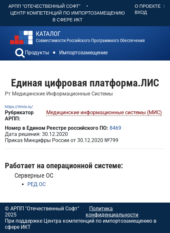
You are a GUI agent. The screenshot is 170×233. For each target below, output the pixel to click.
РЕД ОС (36, 184)
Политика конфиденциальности (112, 211)
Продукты (37, 53)
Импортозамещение (83, 53)
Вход (141, 12)
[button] (20, 54)
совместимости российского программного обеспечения (90, 36)
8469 (115, 128)
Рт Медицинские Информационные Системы (59, 94)
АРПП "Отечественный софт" (44, 6)
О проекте (148, 6)
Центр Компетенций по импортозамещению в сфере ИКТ (67, 16)
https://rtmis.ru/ (19, 107)
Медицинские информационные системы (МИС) (104, 112)
